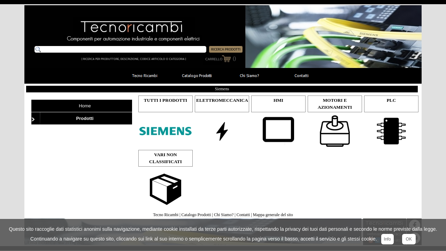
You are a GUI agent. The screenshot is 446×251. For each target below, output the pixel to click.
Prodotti (85, 118)
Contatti (243, 214)
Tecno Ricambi (165, 214)
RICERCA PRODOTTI (225, 49)
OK (409, 239)
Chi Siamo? (223, 214)
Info (387, 239)
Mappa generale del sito (273, 214)
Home (85, 105)
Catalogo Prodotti (196, 214)
